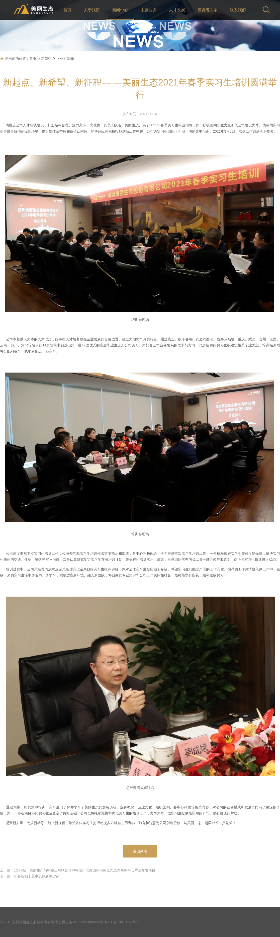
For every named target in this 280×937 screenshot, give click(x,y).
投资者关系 (207, 10)
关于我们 (92, 10)
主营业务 (149, 10)
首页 (67, 10)
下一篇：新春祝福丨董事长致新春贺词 (29, 876)
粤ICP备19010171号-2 (121, 922)
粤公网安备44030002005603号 (79, 922)
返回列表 (140, 851)
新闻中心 (120, 10)
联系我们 (238, 10)
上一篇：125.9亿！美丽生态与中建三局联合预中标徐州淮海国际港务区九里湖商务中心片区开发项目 (77, 870)
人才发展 (177, 10)
